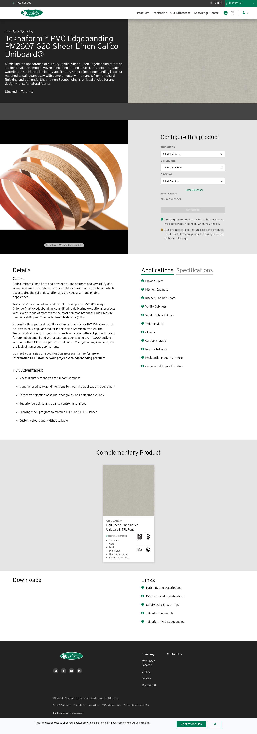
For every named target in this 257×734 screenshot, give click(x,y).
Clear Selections (194, 189)
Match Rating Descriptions (163, 587)
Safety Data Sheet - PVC (162, 604)
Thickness (168, 147)
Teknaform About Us (159, 613)
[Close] (215, 724)
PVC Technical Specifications (165, 596)
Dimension (168, 160)
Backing (166, 174)
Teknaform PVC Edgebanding (165, 621)
